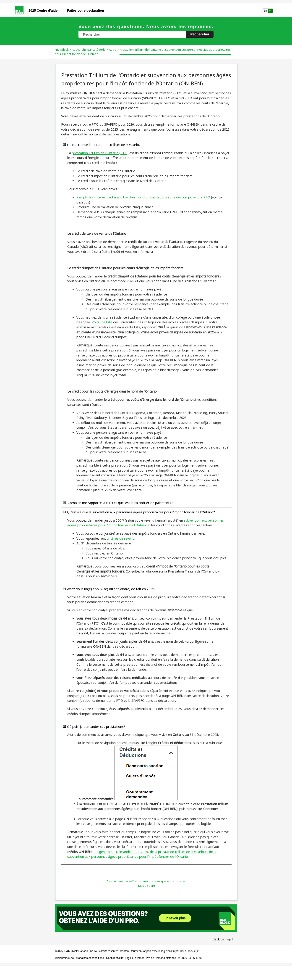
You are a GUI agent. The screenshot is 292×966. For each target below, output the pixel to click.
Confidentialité (114, 958)
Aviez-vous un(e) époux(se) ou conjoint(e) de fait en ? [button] (109, 588)
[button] (200, 34)
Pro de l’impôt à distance (161, 958)
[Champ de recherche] (146, 34)
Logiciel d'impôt (135, 958)
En (265, 10)
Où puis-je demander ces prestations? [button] (94, 726)
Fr (270, 10)
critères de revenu (120, 538)
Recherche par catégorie (89, 50)
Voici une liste (102, 322)
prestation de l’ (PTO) (100, 153)
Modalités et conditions (90, 958)
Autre (112, 50)
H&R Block (62, 50)
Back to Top (221, 939)
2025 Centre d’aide (43, 10)
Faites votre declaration (85, 10)
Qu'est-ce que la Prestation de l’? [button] (102, 144)
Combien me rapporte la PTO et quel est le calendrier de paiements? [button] (118, 502)
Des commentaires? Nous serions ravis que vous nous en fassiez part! (146, 883)
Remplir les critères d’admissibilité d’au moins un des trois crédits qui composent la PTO (143, 197)
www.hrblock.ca (64, 958)
